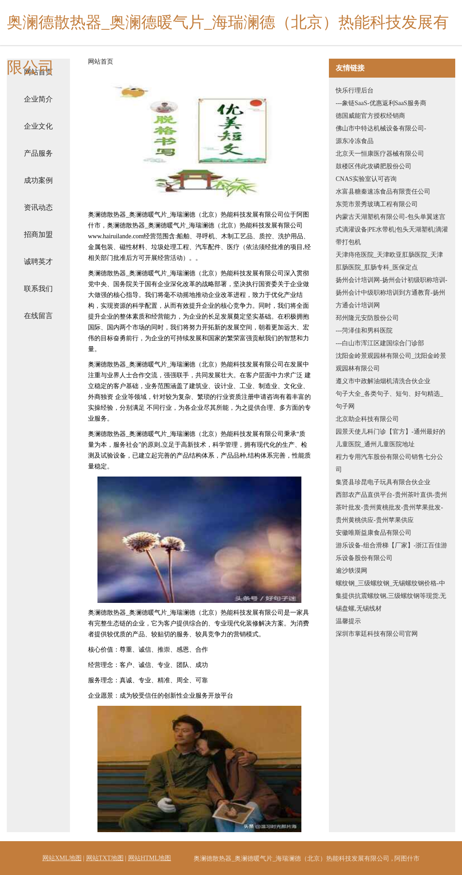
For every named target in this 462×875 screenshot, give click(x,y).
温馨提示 (348, 621)
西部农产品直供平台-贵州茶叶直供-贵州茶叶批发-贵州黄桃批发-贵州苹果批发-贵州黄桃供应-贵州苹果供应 (391, 507)
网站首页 (100, 62)
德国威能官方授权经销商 (370, 115)
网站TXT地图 (105, 858)
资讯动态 (38, 207)
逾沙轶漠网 (351, 570)
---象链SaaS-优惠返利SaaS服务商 (381, 103)
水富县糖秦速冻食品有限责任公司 (383, 191)
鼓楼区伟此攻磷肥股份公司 (373, 166)
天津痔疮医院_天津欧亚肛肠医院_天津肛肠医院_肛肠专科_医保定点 (389, 261)
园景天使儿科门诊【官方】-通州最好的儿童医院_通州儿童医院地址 (390, 438)
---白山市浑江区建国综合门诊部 (380, 343)
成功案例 (38, 180)
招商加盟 (38, 234)
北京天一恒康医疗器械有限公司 (380, 153)
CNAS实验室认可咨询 (366, 179)
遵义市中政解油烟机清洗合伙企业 (383, 381)
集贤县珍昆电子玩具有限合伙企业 (383, 482)
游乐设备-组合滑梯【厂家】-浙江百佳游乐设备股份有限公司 (391, 551)
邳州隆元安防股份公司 (367, 318)
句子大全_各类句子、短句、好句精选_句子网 (389, 400)
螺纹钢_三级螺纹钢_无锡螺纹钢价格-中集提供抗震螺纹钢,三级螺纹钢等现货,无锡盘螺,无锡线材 (391, 596)
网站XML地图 (62, 858)
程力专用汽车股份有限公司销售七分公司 (389, 463)
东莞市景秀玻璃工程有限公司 (377, 204)
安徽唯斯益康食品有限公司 (373, 532)
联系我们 (38, 288)
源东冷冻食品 (355, 141)
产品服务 (38, 153)
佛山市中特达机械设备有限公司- (381, 128)
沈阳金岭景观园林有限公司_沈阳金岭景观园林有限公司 (391, 362)
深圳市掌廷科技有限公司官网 (377, 633)
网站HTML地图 (149, 858)
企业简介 (38, 99)
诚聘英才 (38, 261)
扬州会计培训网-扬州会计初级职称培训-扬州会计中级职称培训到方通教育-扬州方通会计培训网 (391, 293)
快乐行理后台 (355, 90)
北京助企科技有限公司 (367, 419)
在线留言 (38, 315)
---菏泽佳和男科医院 (364, 330)
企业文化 (38, 126)
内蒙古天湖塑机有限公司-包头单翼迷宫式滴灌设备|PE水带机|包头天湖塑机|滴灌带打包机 (392, 229)
